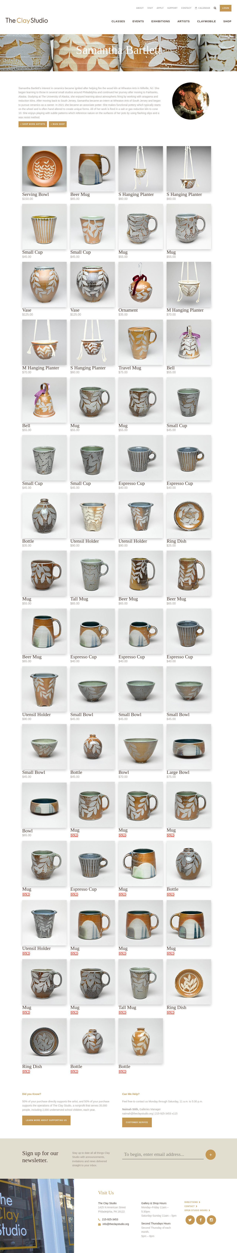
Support (172, 8)
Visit (150, 8)
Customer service (137, 1122)
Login (225, 8)
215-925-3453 (108, 1219)
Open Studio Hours (196, 1210)
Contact (186, 8)
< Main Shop (58, 124)
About (140, 8)
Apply (160, 8)
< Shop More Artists (32, 124)
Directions (191, 1202)
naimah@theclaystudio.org (137, 1113)
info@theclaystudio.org (113, 1224)
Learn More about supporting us (46, 1120)
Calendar (204, 8)
